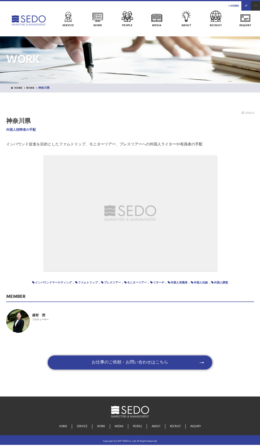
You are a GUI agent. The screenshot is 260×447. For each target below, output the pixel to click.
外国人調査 (221, 283)
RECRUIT (175, 426)
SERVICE (82, 426)
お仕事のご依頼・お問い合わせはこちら (130, 365)
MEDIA (119, 426)
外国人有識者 (179, 283)
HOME (233, 6)
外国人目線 (201, 283)
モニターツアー (137, 283)
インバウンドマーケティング (53, 283)
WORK (31, 88)
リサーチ (158, 283)
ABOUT (156, 426)
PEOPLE (137, 426)
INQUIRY (195, 426)
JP (246, 6)
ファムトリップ (88, 283)
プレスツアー (112, 283)
